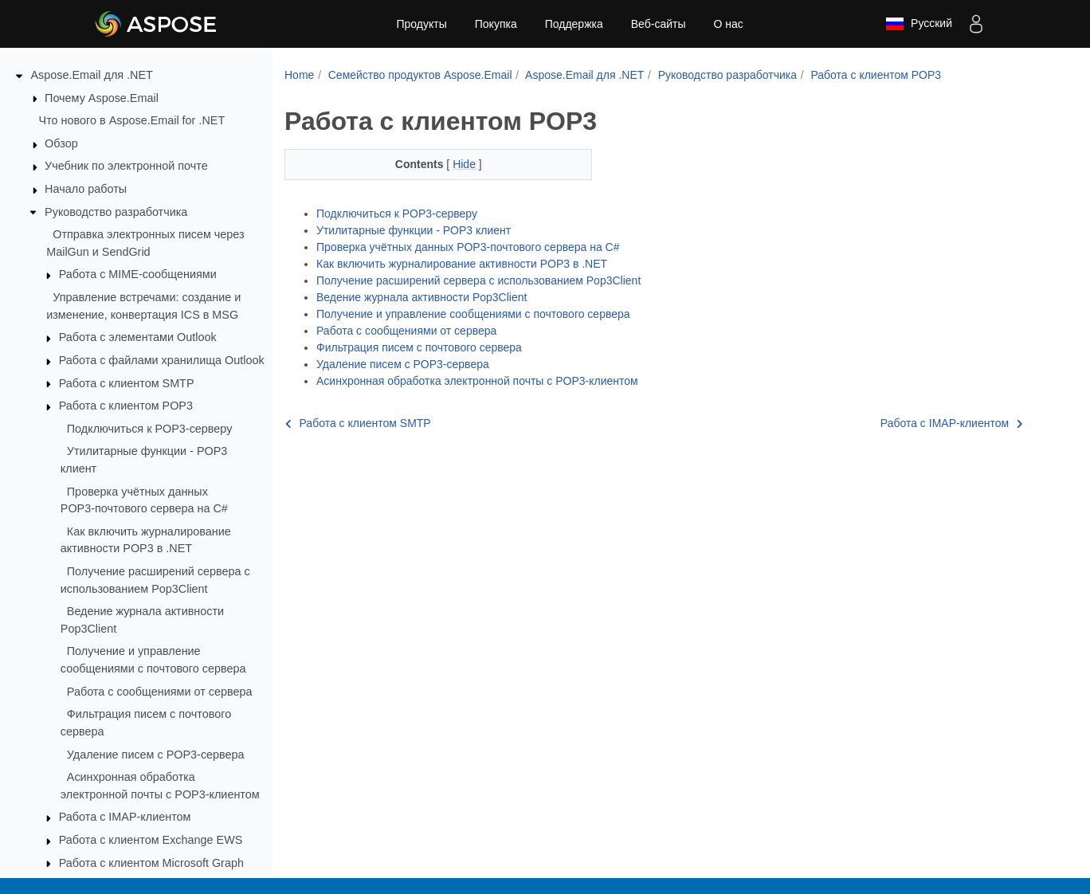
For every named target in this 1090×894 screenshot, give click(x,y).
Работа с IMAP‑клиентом (125, 816)
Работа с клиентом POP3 (126, 405)
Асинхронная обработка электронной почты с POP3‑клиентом (477, 380)
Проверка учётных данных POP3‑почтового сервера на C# (468, 247)
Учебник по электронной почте (126, 165)
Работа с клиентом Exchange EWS (151, 839)
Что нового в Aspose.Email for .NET (132, 120)
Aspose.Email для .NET (92, 75)
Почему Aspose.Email (102, 98)
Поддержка (574, 24)
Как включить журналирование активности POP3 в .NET (461, 263)
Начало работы (86, 188)
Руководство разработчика (116, 212)
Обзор (61, 143)
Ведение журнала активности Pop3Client (421, 297)
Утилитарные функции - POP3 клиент (413, 230)
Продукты (421, 24)
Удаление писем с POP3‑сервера (156, 754)
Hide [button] (466, 164)
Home (299, 75)
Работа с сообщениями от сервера (160, 691)
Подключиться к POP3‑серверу (150, 428)
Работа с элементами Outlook (138, 337)
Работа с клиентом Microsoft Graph (151, 863)
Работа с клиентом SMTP (126, 383)
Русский (918, 23)
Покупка (496, 24)
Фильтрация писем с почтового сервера (419, 347)
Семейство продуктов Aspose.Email (420, 75)
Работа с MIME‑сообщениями (138, 274)
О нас (728, 24)
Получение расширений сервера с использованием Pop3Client (478, 280)
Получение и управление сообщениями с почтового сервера (473, 314)
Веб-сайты (658, 24)
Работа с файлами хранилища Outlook (162, 360)
